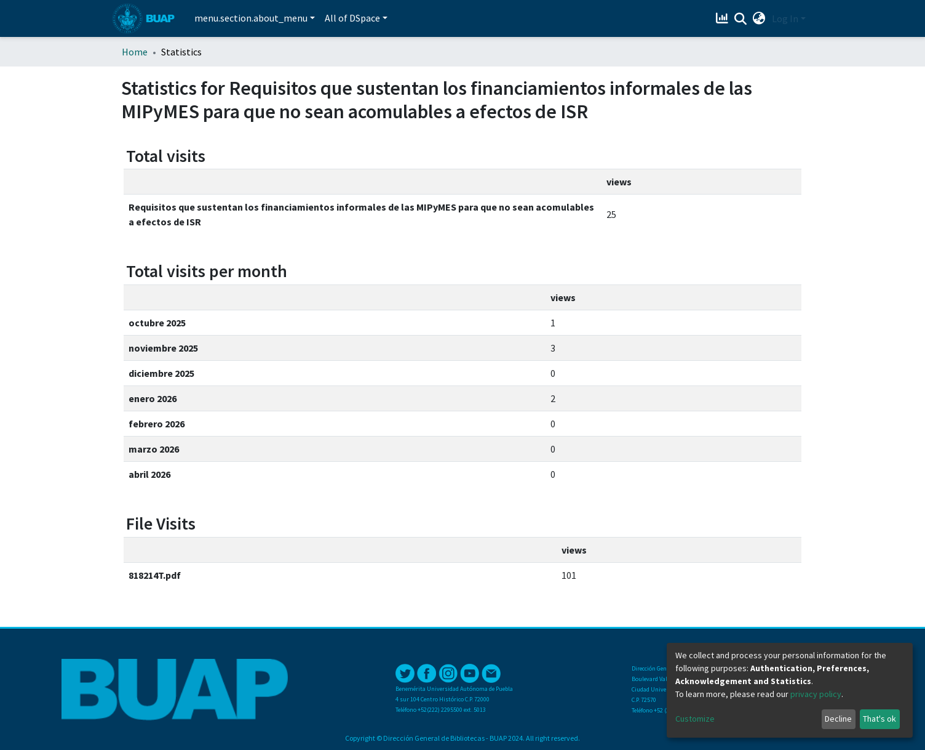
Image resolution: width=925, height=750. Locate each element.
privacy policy (815, 694)
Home (135, 52)
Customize (695, 718)
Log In (785, 18)
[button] (759, 18)
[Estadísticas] (723, 18)
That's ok (879, 718)
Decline (838, 718)
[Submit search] (740, 19)
